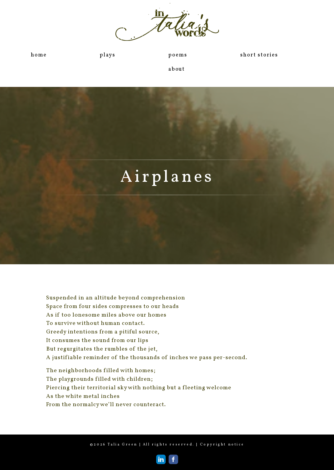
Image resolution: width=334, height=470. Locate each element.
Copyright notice (222, 444)
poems (177, 55)
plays (107, 55)
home (38, 55)
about (176, 69)
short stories (259, 55)
